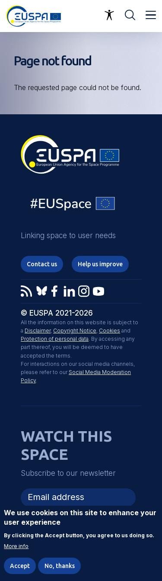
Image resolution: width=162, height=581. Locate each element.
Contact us (42, 264)
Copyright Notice (74, 330)
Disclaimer (38, 330)
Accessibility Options (109, 15)
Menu (151, 15)
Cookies (109, 330)
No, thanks (59, 565)
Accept (20, 565)
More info (16, 546)
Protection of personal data (55, 339)
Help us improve (100, 264)
